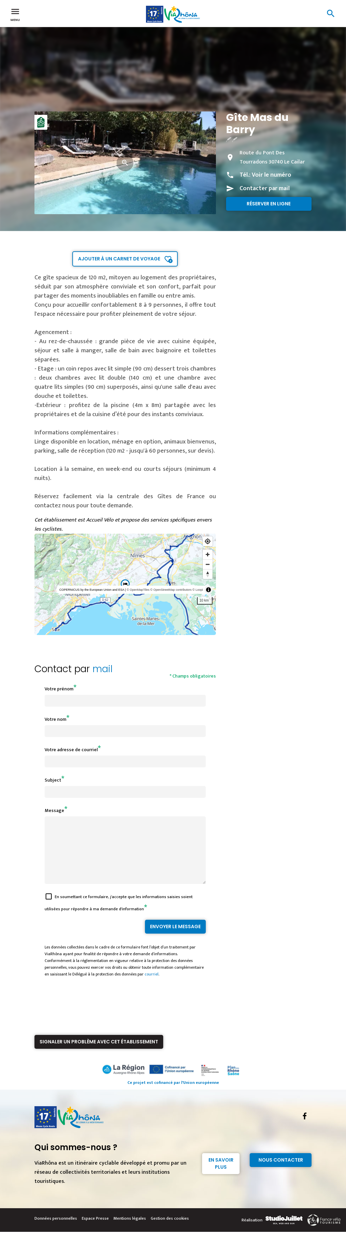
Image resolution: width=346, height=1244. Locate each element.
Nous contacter (280, 1172)
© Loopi (198, 589)
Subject (53, 780)
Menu (15, 14)
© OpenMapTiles (138, 589)
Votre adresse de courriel (71, 750)
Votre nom (55, 719)
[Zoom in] (208, 554)
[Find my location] (208, 541)
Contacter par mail (265, 188)
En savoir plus (220, 1176)
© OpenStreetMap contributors (171, 589)
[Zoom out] (208, 564)
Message (54, 810)
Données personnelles (55, 1230)
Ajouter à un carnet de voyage (119, 258)
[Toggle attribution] (208, 590)
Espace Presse (95, 1230)
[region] (125, 584)
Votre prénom (59, 689)
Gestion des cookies (170, 1230)
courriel (151, 986)
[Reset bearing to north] (208, 574)
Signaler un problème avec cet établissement (99, 1053)
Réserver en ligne (269, 203)
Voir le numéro (271, 175)
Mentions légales (130, 1230)
